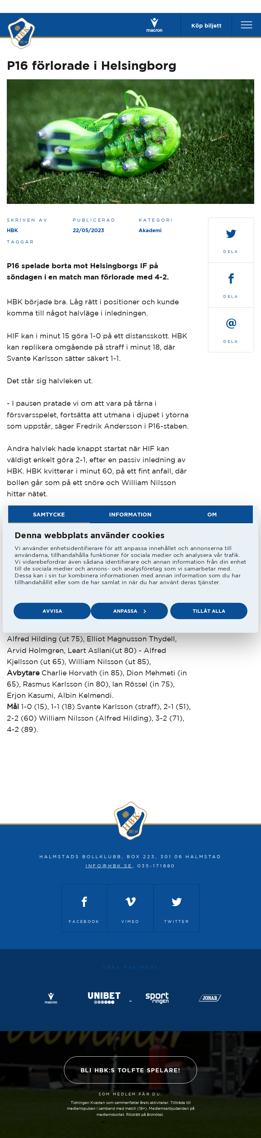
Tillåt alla (209, 611)
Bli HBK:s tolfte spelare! (131, 1070)
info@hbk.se (109, 865)
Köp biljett (206, 25)
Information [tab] (130, 514)
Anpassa (129, 611)
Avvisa (52, 611)
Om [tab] (212, 514)
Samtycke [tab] (49, 514)
